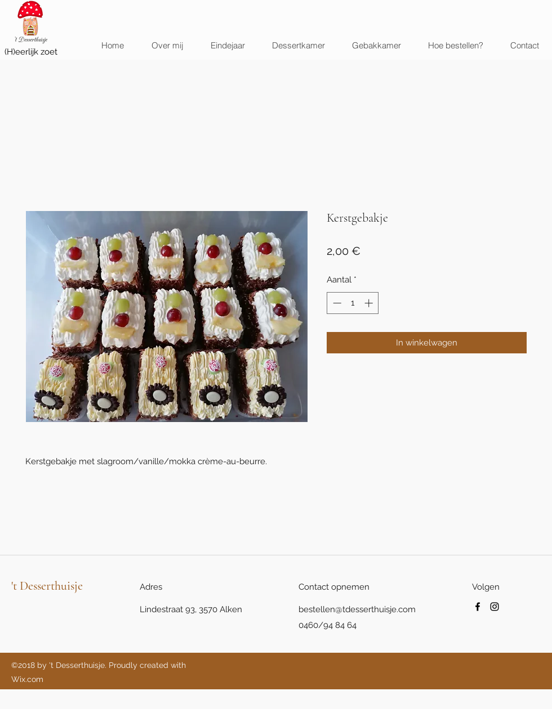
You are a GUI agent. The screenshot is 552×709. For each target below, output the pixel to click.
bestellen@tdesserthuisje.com (357, 609)
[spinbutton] (353, 303)
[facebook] (477, 606)
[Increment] (369, 303)
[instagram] (494, 606)
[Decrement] (336, 303)
